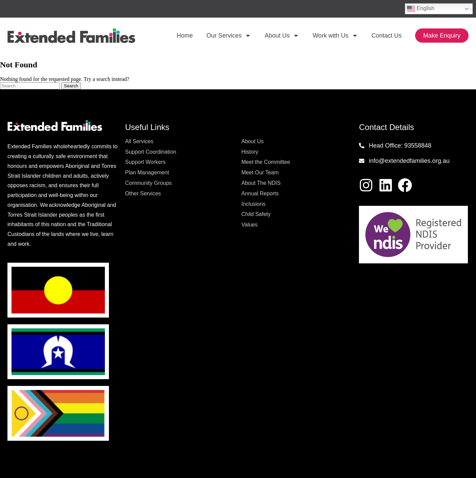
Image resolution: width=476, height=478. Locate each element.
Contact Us (386, 35)
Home (185, 35)
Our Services (228, 35)
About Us (282, 35)
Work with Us (335, 35)
